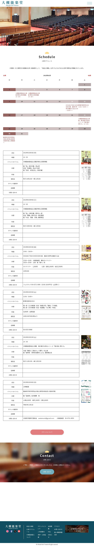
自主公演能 (29, 526)
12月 (4, 75)
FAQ (49, 532)
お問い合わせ (47, 472)
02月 (89, 75)
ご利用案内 (41, 532)
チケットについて (47, 432)
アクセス (57, 526)
